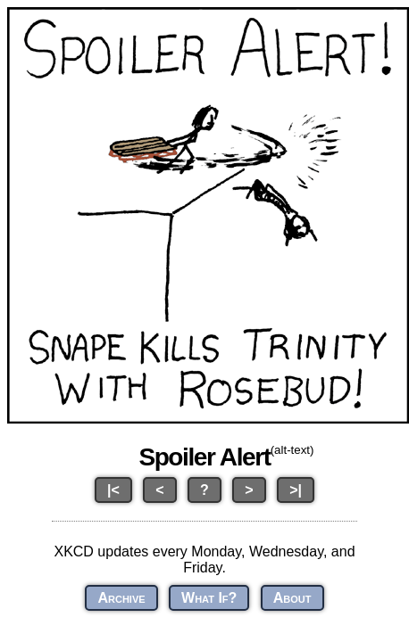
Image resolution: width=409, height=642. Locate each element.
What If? (209, 597)
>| (295, 490)
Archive (121, 597)
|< (113, 490)
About (292, 597)
